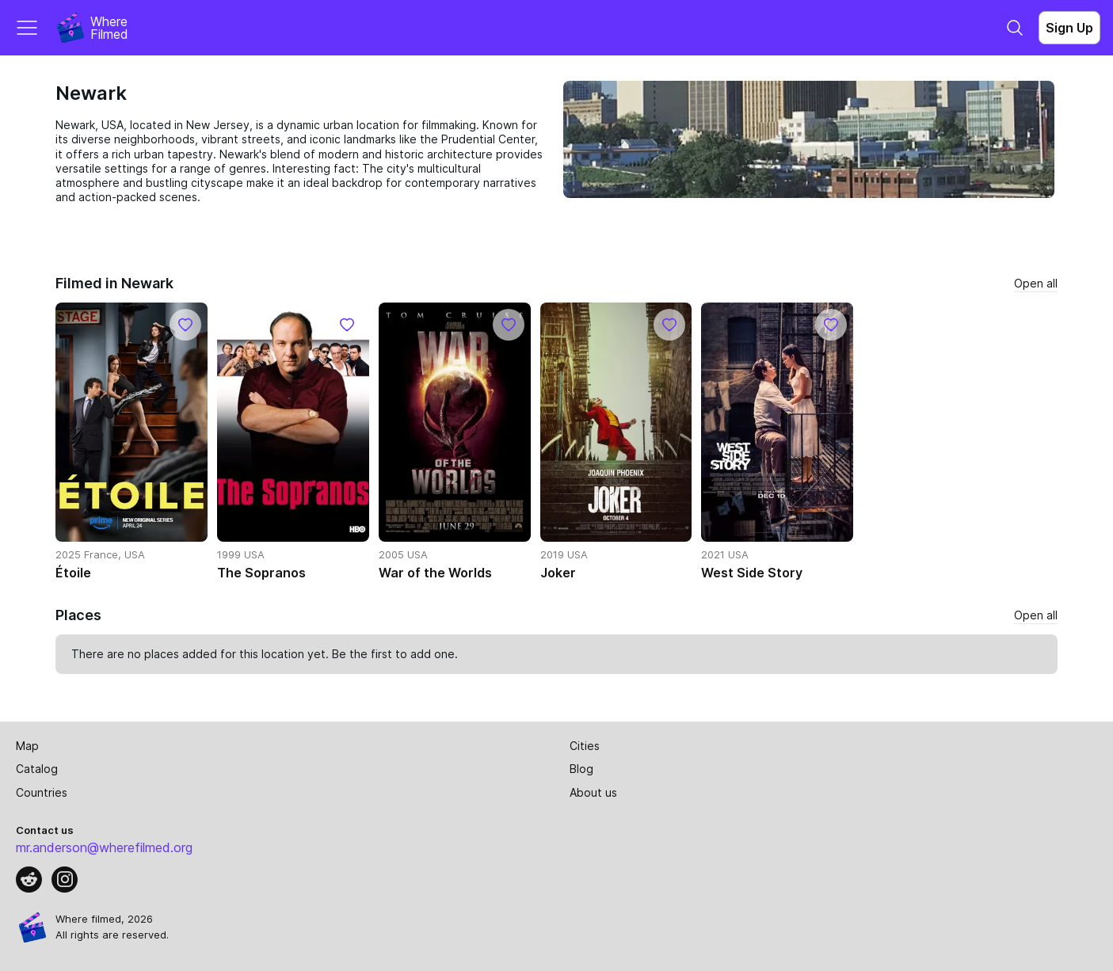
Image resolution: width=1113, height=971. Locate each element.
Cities (585, 745)
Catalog (37, 768)
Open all (1036, 283)
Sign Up (1069, 28)
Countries (41, 792)
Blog (581, 768)
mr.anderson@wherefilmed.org (104, 847)
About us (593, 792)
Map (27, 745)
